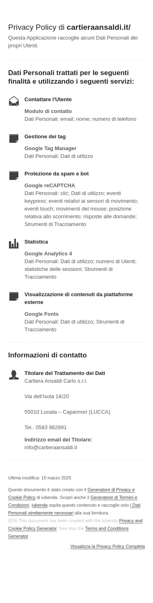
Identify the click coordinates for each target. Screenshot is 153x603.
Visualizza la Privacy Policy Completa (107, 546)
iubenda (40, 505)
